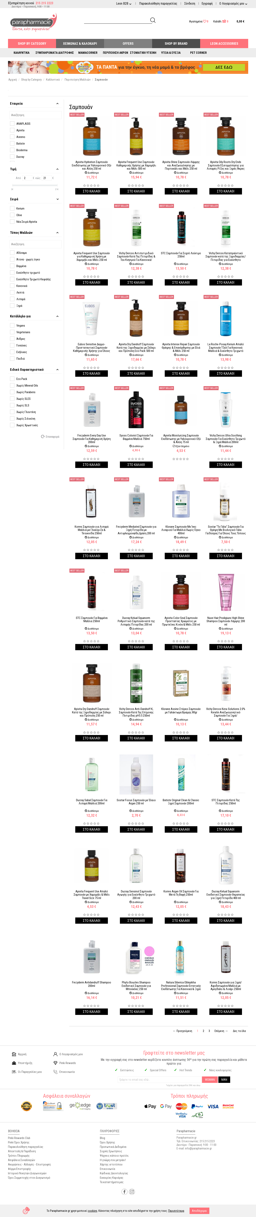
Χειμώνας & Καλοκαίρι (80, 44)
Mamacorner (87, 53)
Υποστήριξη (22, 1063)
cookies (92, 1211)
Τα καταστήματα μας (111, 1182)
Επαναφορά (50, 436)
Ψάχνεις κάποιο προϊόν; (114, 1155)
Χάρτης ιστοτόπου (111, 1164)
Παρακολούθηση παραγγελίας (158, 3)
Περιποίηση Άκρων (115, 53)
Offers (128, 44)
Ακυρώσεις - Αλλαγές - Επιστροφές (29, 1164)
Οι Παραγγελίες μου (27, 1072)
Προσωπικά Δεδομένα (113, 1147)
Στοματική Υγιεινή (143, 53)
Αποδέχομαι (199, 1211)
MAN (224, 1079)
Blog (102, 1138)
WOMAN (210, 1079)
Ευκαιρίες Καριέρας (111, 1178)
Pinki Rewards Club (19, 1138)
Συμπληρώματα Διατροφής (55, 53)
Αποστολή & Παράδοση (22, 1151)
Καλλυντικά (21, 53)
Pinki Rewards (64, 1063)
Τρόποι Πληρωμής (19, 1155)
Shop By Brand (176, 44)
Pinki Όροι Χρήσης (18, 1142)
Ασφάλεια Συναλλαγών (21, 1160)
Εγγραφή (207, 3)
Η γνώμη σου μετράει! (113, 1160)
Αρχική (19, 1054)
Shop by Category (32, 44)
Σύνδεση (189, 3)
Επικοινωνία (64, 1072)
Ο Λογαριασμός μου (68, 1054)
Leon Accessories (224, 44)
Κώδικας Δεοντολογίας (114, 1173)
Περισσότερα (176, 1211)
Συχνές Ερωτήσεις (111, 1151)
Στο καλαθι (91, 191)
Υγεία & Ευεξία (171, 53)
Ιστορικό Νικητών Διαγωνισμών (27, 1173)
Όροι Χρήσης (107, 1142)
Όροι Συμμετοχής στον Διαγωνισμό (29, 1178)
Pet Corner (198, 53)
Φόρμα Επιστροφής (19, 1169)
